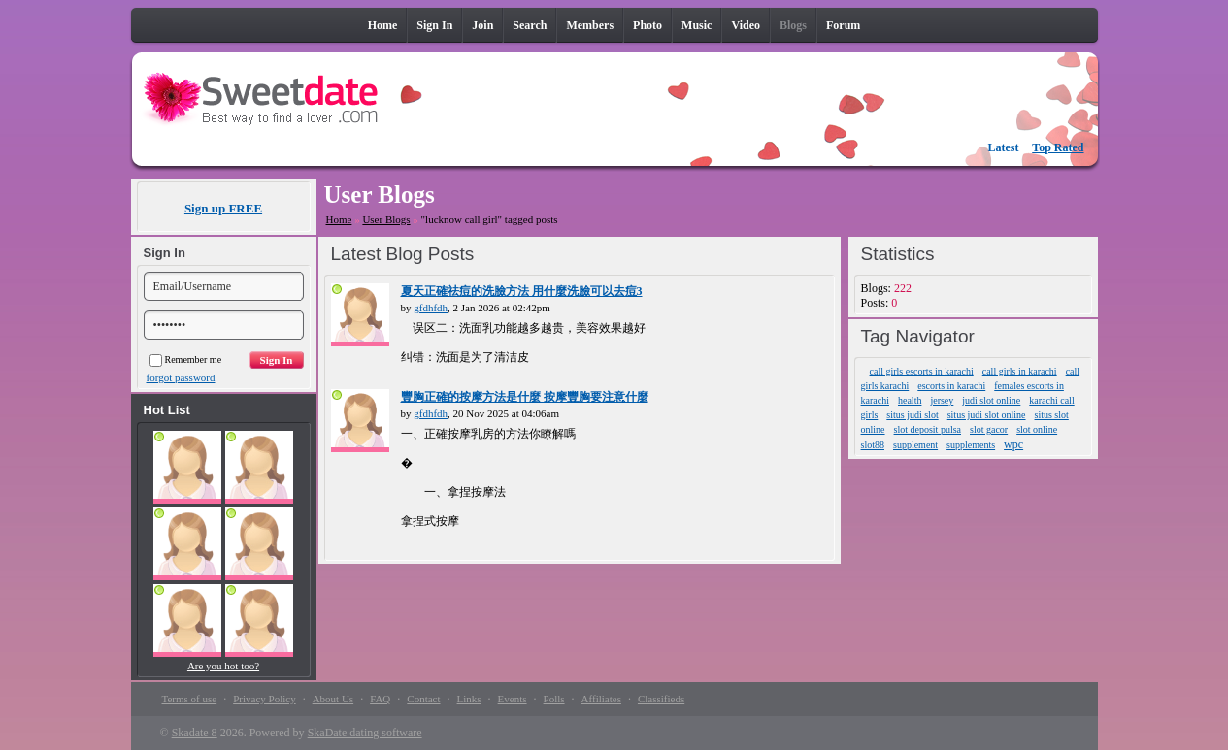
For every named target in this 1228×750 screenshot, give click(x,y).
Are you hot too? (223, 665)
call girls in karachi (1019, 371)
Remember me (185, 359)
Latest (1003, 147)
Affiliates (601, 698)
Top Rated (1057, 147)
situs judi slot (912, 414)
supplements (970, 445)
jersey (941, 400)
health (909, 400)
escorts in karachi (951, 385)
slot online (1036, 429)
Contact (423, 698)
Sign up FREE (223, 208)
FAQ (380, 698)
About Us (333, 698)
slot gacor (989, 429)
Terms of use (189, 698)
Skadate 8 (194, 732)
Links (469, 698)
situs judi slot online (986, 414)
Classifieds (661, 698)
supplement (915, 445)
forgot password (181, 377)
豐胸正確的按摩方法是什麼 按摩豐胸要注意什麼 (524, 397)
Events (512, 698)
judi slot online (991, 400)
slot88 (872, 445)
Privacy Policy (264, 698)
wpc (1013, 444)
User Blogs (386, 219)
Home (339, 219)
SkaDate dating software (365, 732)
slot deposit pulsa (927, 429)
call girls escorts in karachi (922, 371)
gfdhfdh (431, 307)
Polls (554, 698)
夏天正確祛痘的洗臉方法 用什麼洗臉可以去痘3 (522, 291)
